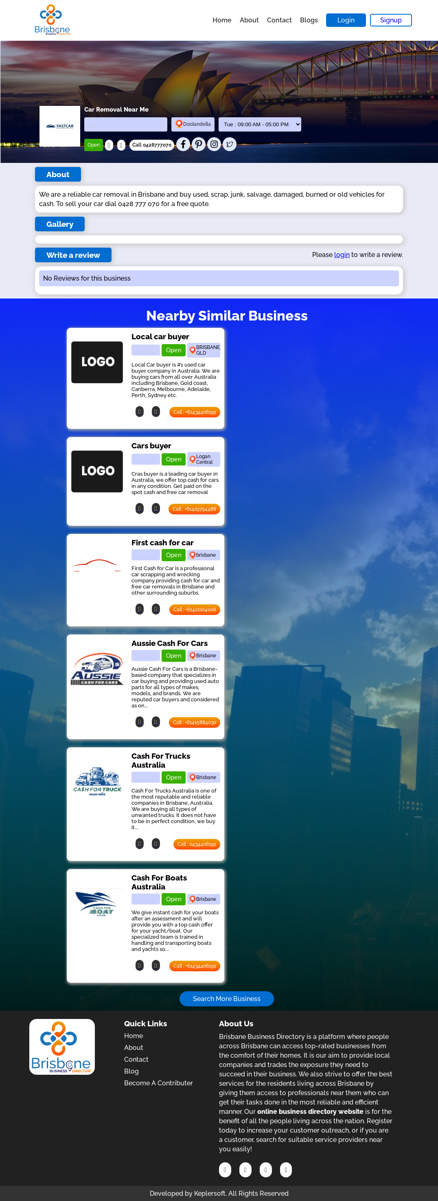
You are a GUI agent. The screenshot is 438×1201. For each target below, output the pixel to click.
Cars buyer (151, 445)
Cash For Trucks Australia (160, 760)
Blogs (309, 20)
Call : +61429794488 (194, 509)
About (249, 20)
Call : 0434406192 (196, 844)
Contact (279, 20)
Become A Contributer (158, 1083)
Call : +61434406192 (194, 412)
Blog (131, 1071)
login (342, 255)
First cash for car (162, 542)
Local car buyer (160, 336)
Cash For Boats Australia (159, 882)
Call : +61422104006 (194, 610)
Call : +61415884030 (194, 722)
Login (346, 20)
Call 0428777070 (151, 145)
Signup (391, 20)
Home (222, 20)
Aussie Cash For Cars (169, 643)
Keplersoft (210, 1193)
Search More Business (227, 999)
